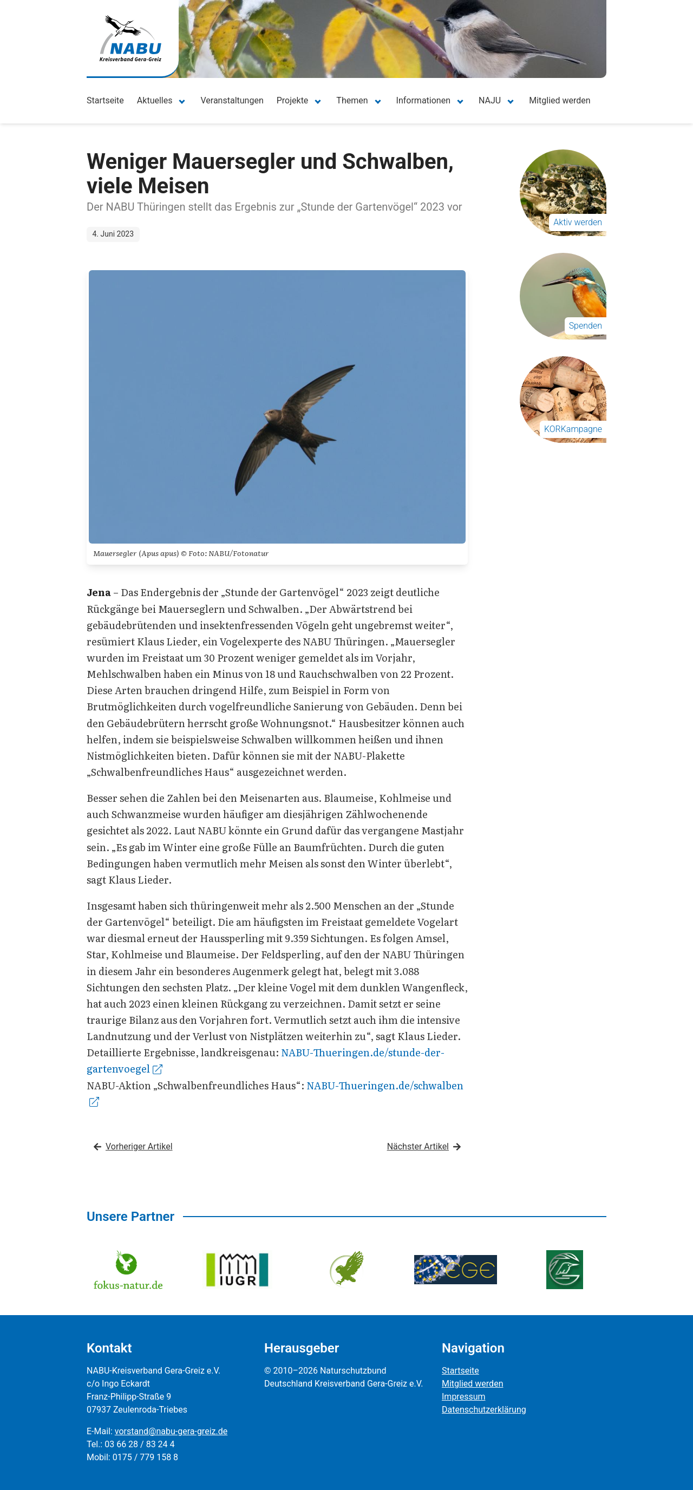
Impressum (464, 1396)
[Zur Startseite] (130, 38)
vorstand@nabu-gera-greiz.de (171, 1431)
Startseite (105, 100)
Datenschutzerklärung (484, 1409)
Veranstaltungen (231, 100)
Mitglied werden (559, 100)
